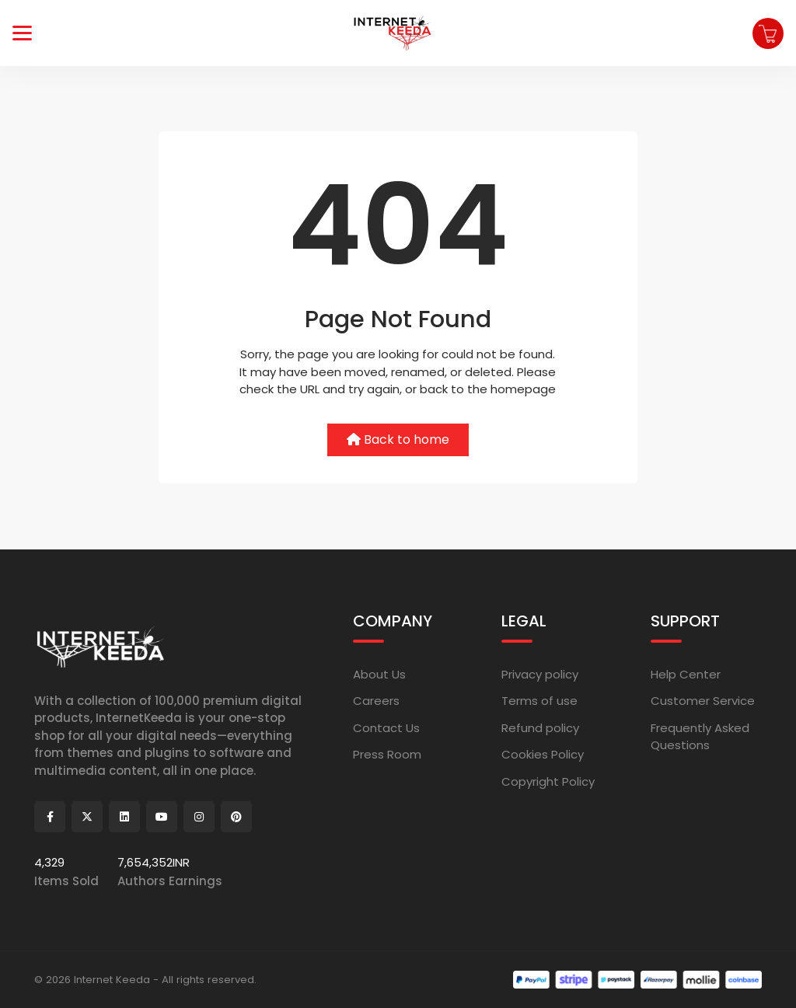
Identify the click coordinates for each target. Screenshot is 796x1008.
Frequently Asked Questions (700, 737)
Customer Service (703, 700)
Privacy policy (539, 674)
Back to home (398, 439)
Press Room (387, 754)
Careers (376, 700)
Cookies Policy (542, 754)
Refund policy (540, 728)
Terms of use (539, 700)
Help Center (686, 674)
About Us (379, 674)
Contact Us (386, 728)
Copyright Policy (548, 781)
